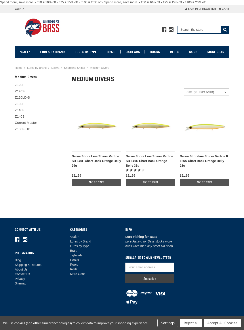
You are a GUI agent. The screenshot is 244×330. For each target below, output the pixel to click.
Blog (18, 260)
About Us (21, 269)
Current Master (26, 122)
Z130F (19, 104)
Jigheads (133, 52)
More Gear (215, 52)
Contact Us (22, 274)
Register (209, 8)
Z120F (19, 85)
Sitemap (20, 283)
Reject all (191, 322)
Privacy (20, 278)
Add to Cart (96, 182)
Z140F (19, 110)
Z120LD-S (22, 97)
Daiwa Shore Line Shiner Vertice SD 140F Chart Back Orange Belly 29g (96, 161)
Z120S (20, 91)
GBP (19, 8)
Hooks (155, 52)
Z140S (20, 116)
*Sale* (25, 52)
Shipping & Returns (28, 265)
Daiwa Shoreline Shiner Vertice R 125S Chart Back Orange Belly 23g (204, 161)
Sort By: (192, 91)
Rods (193, 52)
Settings (168, 322)
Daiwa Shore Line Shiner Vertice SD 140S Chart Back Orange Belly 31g (149, 161)
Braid (111, 52)
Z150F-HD (22, 129)
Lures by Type (86, 52)
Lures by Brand (52, 52)
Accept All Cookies (222, 322)
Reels (174, 52)
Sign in (191, 8)
